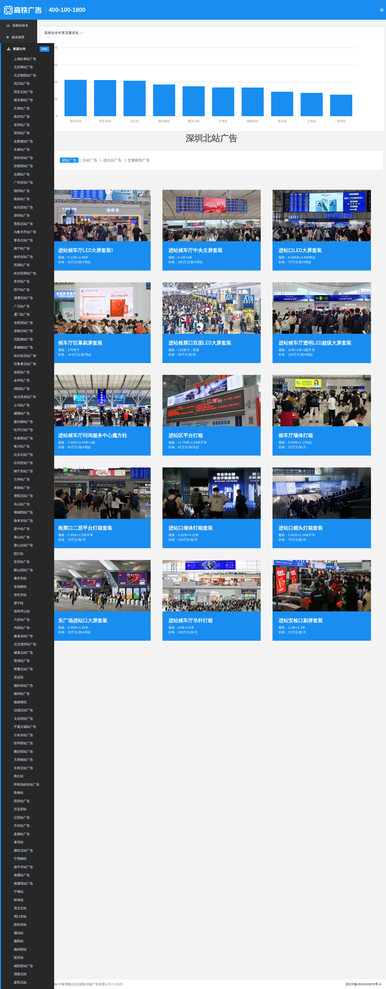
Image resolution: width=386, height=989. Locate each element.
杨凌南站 (20, 702)
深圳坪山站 (22, 611)
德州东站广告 (23, 685)
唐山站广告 (22, 537)
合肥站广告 (22, 174)
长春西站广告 (23, 438)
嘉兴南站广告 (23, 422)
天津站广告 (22, 108)
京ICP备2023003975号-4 (363, 984)
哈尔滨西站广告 (25, 273)
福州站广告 (22, 191)
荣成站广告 (22, 661)
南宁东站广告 (23, 471)
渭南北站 (20, 974)
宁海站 (18, 891)
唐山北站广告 (23, 545)
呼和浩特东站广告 (26, 784)
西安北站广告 (23, 92)
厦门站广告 (22, 314)
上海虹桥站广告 (25, 59)
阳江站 (18, 554)
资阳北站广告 (23, 496)
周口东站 (20, 916)
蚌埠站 (18, 900)
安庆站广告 (22, 562)
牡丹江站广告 (23, 430)
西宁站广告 (22, 290)
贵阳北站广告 (23, 224)
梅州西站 (20, 949)
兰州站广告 (22, 479)
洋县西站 (20, 809)
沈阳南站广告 (23, 339)
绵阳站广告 (22, 389)
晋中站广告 (22, 529)
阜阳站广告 (22, 488)
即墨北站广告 (23, 669)
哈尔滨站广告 (23, 207)
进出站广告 (129, 160)
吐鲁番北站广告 (25, 364)
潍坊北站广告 (23, 850)
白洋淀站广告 (23, 463)
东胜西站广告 (23, 323)
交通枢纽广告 (156, 160)
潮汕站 (18, 933)
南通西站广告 (23, 883)
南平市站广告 (23, 867)
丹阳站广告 (22, 628)
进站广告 (86, 160)
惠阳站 (18, 941)
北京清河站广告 (25, 644)
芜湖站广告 (22, 265)
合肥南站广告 (23, 141)
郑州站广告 (22, 133)
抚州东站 (20, 924)
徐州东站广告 (23, 257)
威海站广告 (22, 413)
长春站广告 (22, 149)
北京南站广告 (23, 67)
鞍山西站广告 (23, 570)
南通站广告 (22, 875)
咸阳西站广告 (23, 966)
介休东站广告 (23, 735)
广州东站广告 (23, 182)
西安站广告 (22, 801)
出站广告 (106, 160)
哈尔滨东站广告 (25, 397)
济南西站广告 (23, 166)
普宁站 (18, 603)
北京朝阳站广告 (25, 75)
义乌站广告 (22, 405)
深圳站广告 (22, 215)
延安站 (18, 957)
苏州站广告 (22, 125)
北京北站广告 (23, 455)
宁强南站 (20, 859)
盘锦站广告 (22, 834)
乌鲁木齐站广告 (25, 232)
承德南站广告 (23, 347)
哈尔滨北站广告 (25, 356)
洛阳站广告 (22, 372)
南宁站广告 (22, 248)
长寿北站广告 (23, 768)
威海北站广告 (23, 652)
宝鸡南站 (20, 587)
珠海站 (18, 793)
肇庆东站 (20, 578)
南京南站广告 (23, 100)
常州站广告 (22, 281)
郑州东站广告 (23, 158)
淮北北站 (20, 908)
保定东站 (20, 595)
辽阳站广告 (22, 817)
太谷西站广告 (23, 718)
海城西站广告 (23, 512)
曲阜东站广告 (23, 521)
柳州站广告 (22, 694)
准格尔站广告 (23, 331)
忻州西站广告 (23, 743)
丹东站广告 (22, 826)
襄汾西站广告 (23, 751)
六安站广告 (22, 620)
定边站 (18, 677)
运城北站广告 (23, 710)
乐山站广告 (22, 504)
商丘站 (18, 776)
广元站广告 (22, 306)
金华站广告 (22, 380)
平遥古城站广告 (25, 727)
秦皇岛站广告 (23, 636)
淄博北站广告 (23, 298)
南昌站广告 (22, 199)
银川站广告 (22, 446)
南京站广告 (22, 116)
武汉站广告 (22, 83)
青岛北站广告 (23, 240)
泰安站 (18, 842)
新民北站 (20, 982)
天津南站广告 (23, 760)
